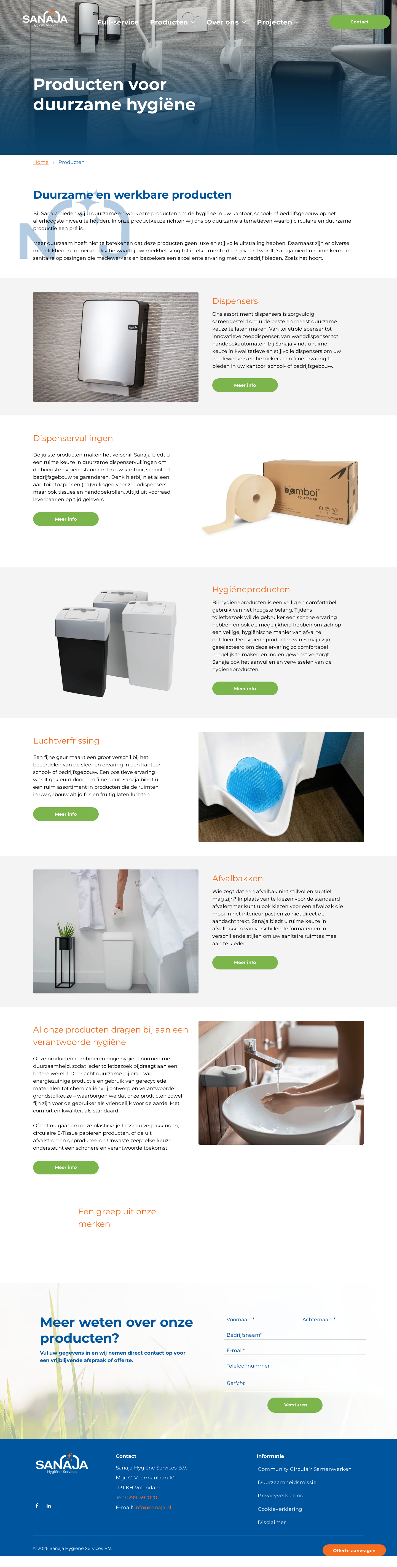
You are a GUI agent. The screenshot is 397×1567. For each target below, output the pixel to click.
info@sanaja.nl (153, 1507)
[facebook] (36, 1506)
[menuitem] (118, 22)
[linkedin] (48, 1506)
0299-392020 (141, 1498)
